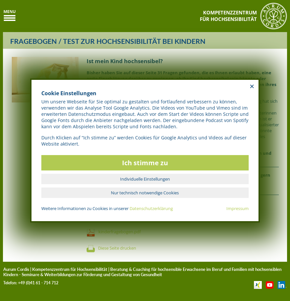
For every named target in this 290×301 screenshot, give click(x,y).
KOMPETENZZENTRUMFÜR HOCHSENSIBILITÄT (228, 15)
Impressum (237, 208)
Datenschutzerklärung (151, 208)
